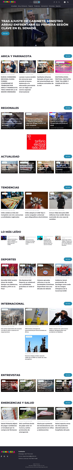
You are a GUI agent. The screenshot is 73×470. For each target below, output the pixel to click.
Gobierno (4, 162)
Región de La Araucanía (25, 408)
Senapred (53, 114)
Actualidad (14, 6)
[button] (33, 45)
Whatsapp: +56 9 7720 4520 (25, 453)
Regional (30, 6)
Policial (58, 162)
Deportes (58, 6)
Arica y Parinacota (22, 6)
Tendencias (37, 6)
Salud (40, 162)
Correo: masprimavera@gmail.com (27, 456)
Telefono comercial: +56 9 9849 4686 (27, 458)
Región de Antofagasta (7, 114)
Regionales (29, 114)
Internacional (44, 6)
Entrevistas (52, 6)
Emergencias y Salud (7, 408)
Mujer (4, 381)
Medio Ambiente (24, 162)
